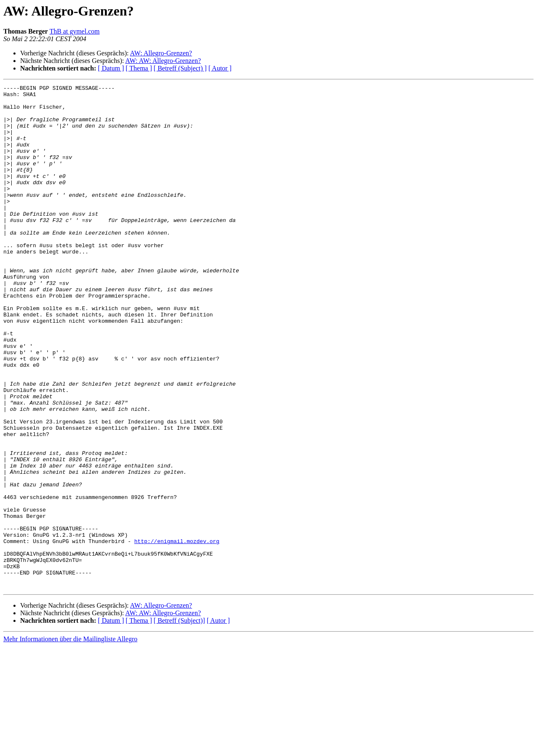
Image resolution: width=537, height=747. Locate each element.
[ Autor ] (220, 68)
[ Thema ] (139, 68)
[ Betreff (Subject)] (179, 721)
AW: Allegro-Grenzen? (161, 53)
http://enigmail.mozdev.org (176, 633)
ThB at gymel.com (75, 31)
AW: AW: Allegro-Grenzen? (163, 60)
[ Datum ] (111, 68)
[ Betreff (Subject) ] (180, 68)
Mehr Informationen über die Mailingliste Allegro (70, 739)
